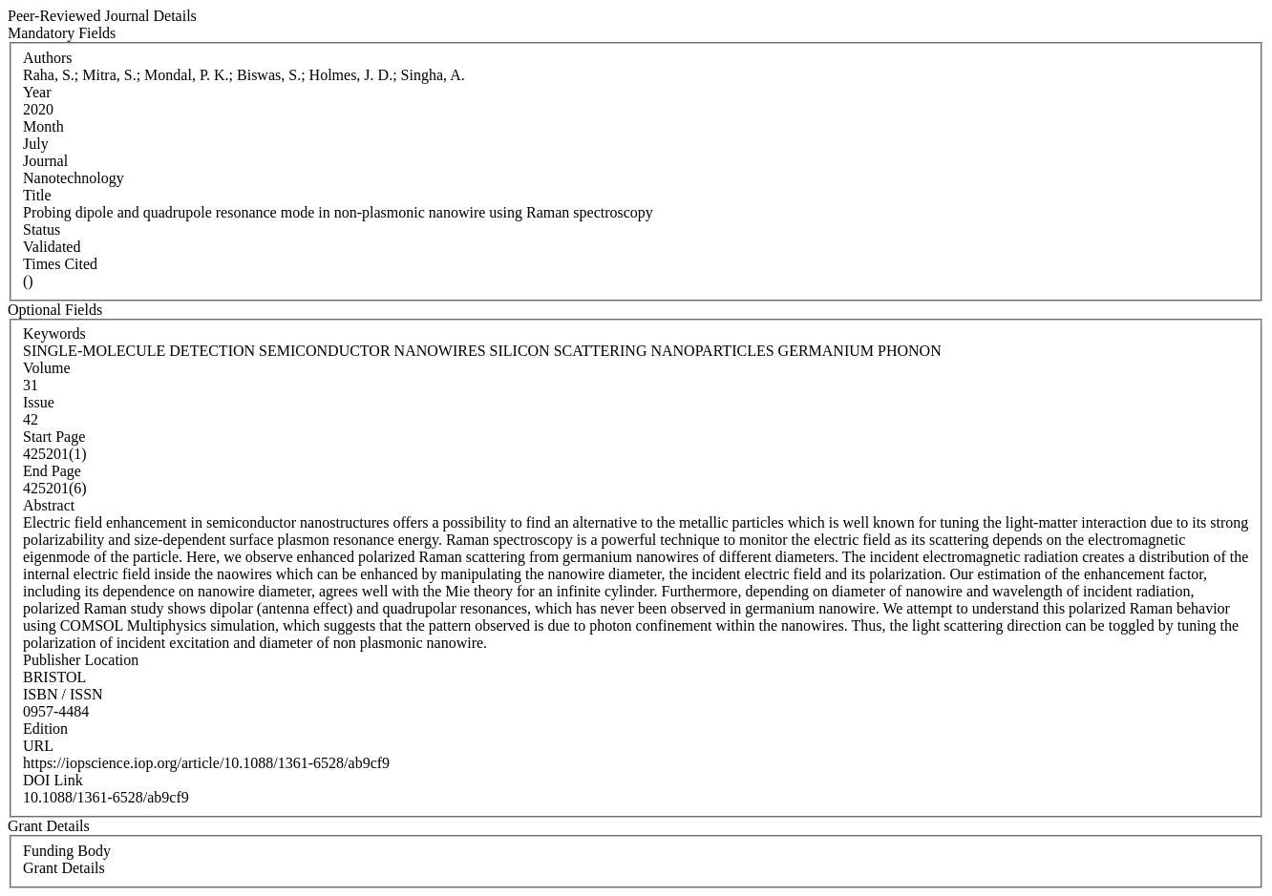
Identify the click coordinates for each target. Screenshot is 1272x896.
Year (37, 92)
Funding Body (67, 851)
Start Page (54, 436)
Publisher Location (80, 660)
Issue (38, 402)
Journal (45, 161)
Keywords (54, 333)
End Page (52, 471)
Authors (48, 58)
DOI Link (53, 780)
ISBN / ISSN (63, 694)
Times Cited (60, 264)
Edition (45, 728)
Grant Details (64, 868)
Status (41, 229)
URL (38, 746)
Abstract (48, 505)
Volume (46, 368)
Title (37, 195)
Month (43, 126)
